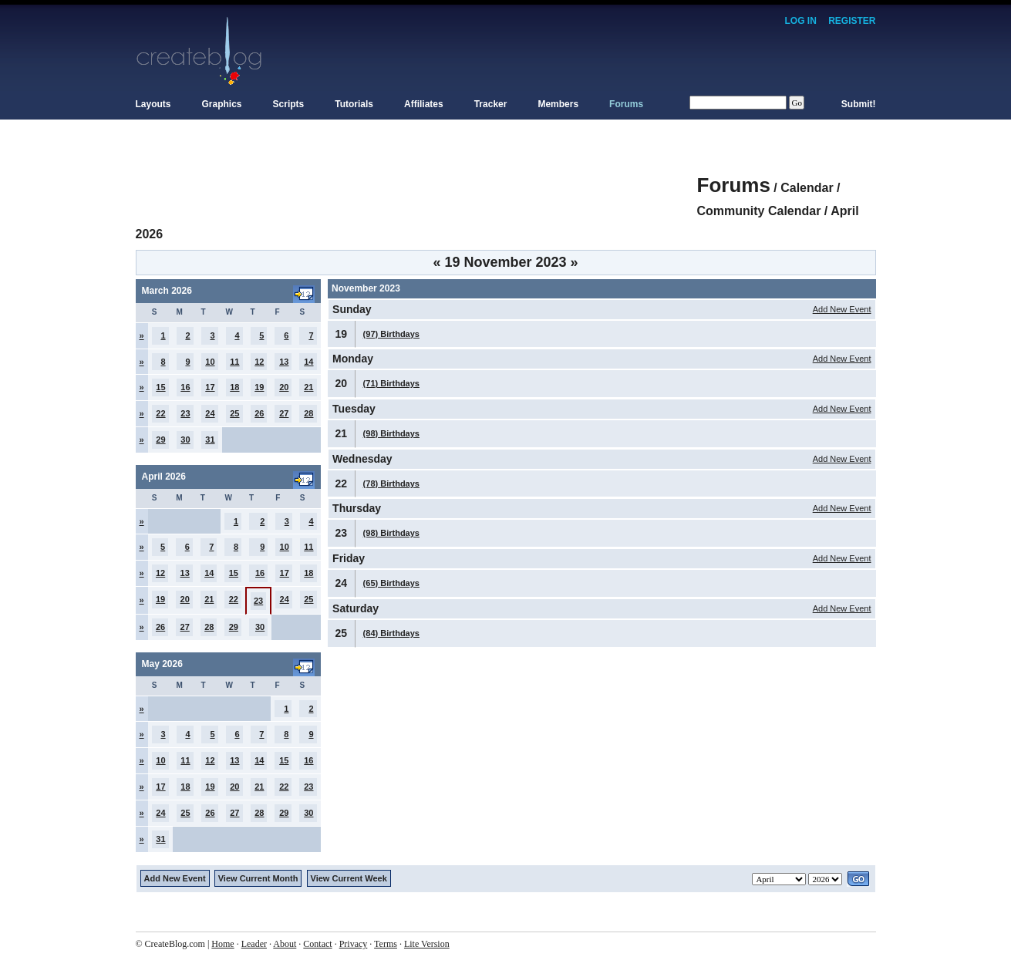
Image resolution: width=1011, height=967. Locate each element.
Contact (317, 943)
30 (185, 439)
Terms (385, 943)
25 (234, 413)
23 (185, 413)
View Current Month (258, 878)
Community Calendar (759, 210)
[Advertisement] (416, 177)
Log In (800, 20)
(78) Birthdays (391, 483)
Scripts (289, 104)
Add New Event (842, 309)
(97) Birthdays (391, 334)
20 (283, 387)
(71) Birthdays (391, 383)
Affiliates (423, 104)
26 (259, 413)
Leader (254, 943)
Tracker (490, 104)
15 (160, 387)
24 (209, 413)
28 (308, 413)
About (284, 943)
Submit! (858, 104)
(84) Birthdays (391, 633)
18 (234, 387)
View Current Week (349, 878)
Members (558, 104)
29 (160, 439)
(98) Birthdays (391, 433)
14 (308, 361)
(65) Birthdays (391, 583)
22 (160, 413)
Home (222, 943)
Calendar (806, 187)
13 (283, 361)
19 (259, 387)
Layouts (153, 104)
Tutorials (354, 104)
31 (209, 439)
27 (283, 413)
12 (259, 361)
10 (209, 361)
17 (209, 387)
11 (234, 361)
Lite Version (427, 943)
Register (851, 20)
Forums (626, 104)
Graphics (222, 104)
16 (185, 387)
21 (308, 387)
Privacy (353, 943)
